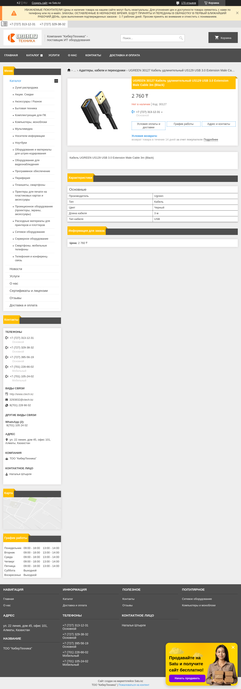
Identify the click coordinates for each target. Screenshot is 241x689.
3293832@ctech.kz (21, 399)
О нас (72, 55)
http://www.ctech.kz (21, 394)
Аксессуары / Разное (28, 101)
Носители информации (30, 135)
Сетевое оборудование (30, 231)
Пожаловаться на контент (134, 684)
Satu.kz (138, 681)
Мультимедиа (24, 128)
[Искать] (181, 38)
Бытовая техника (26, 108)
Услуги (54, 55)
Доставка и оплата (125, 55)
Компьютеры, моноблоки (31, 122)
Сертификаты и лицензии (29, 290)
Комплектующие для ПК (30, 115)
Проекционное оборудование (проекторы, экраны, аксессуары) (34, 210)
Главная (11, 55)
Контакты (93, 55)
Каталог (32, 55)
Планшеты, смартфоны (30, 184)
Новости (16, 269)
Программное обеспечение (32, 171)
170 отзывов (188, 2)
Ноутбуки (21, 142)
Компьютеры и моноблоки (199, 605)
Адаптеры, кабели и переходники (102, 70)
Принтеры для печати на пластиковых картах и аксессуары (31, 195)
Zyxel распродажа (26, 87)
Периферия (22, 178)
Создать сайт (40, 2)
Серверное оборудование (31, 238)
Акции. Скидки (24, 94)
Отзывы (15, 298)
